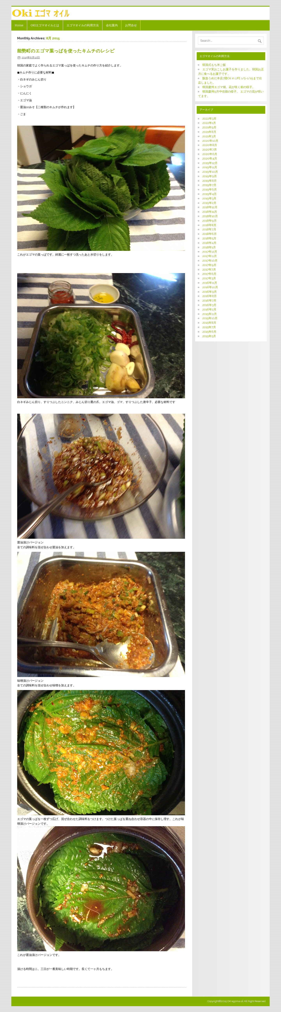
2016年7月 (209, 300)
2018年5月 (209, 238)
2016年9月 (209, 292)
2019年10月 (210, 172)
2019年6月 (209, 189)
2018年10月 (210, 216)
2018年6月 (209, 234)
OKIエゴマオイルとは (45, 25)
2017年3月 (209, 278)
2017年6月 (209, 274)
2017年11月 (209, 256)
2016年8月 (209, 296)
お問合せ (131, 25)
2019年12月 (210, 163)
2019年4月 (209, 194)
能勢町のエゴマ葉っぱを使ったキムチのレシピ (66, 51)
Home (19, 25)
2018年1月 (209, 247)
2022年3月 (209, 118)
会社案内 (112, 25)
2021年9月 (209, 127)
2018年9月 (209, 220)
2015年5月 (209, 336)
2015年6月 (209, 331)
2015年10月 (210, 318)
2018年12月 (209, 207)
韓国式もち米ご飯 (214, 65)
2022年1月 (209, 123)
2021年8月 (209, 132)
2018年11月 (209, 211)
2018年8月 (209, 225)
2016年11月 (209, 283)
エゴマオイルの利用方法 (83, 25)
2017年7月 (209, 269)
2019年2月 (209, 203)
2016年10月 (210, 287)
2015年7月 (209, 327)
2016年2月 (209, 309)
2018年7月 (209, 229)
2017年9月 (209, 265)
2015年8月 (209, 322)
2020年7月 (209, 149)
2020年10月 (210, 141)
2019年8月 (209, 180)
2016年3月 (209, 305)
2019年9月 (209, 176)
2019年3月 (209, 198)
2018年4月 (209, 243)
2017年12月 (209, 251)
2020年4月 (209, 158)
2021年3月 (209, 136)
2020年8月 (209, 145)
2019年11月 (209, 167)
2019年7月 (209, 185)
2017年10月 (210, 260)
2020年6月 (209, 154)
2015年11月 (209, 314)
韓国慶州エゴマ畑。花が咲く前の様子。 (228, 87)
